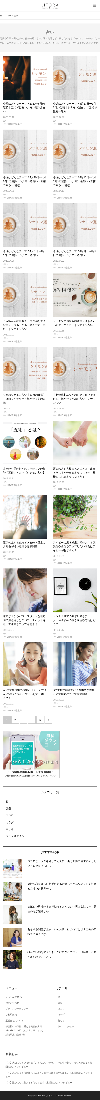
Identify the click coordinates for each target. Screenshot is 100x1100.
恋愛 (7, 808)
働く (7, 801)
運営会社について (14, 1020)
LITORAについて (14, 997)
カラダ (8, 822)
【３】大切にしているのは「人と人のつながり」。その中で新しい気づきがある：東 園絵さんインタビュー (48, 1064)
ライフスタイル (13, 835)
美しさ (8, 829)
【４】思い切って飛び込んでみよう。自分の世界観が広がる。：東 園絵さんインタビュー (48, 1074)
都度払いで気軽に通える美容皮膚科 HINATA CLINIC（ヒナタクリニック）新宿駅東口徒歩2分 (24, 1030)
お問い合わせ (12, 1002)
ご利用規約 (11, 1014)
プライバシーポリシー (16, 1008)
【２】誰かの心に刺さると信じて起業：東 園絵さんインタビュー (38, 1082)
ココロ (8, 815)
